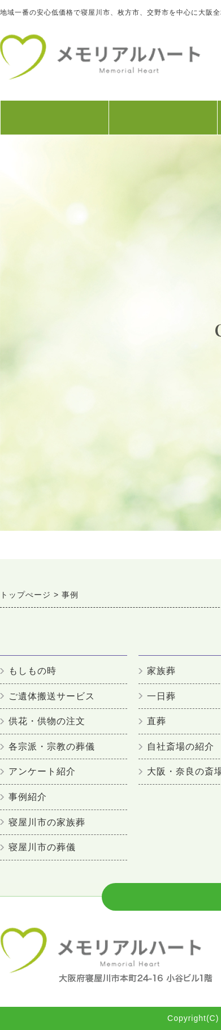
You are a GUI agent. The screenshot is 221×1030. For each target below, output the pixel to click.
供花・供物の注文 (46, 721)
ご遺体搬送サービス (51, 696)
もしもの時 (32, 671)
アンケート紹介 (42, 771)
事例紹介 (27, 797)
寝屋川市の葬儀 (42, 847)
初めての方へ (54, 123)
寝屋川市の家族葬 (46, 822)
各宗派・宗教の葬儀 (51, 746)
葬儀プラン (163, 123)
